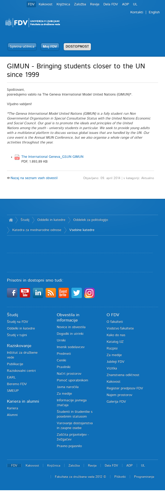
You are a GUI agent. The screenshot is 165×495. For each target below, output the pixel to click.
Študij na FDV (17, 322)
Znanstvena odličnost (123, 375)
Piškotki (120, 476)
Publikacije (15, 364)
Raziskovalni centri (21, 371)
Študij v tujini (17, 335)
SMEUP (13, 391)
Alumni (12, 415)
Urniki (61, 340)
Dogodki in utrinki (70, 334)
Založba (80, 4)
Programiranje (144, 476)
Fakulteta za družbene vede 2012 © (80, 476)
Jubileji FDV (115, 362)
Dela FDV (110, 4)
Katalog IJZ (115, 342)
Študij (25, 220)
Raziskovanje (19, 346)
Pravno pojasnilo (69, 446)
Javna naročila (68, 387)
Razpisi (112, 348)
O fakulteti (115, 322)
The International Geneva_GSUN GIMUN (52, 157)
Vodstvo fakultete (120, 328)
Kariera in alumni (23, 401)
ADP (125, 4)
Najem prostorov (119, 395)
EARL (11, 377)
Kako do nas (116, 335)
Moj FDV (50, 46)
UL (135, 4)
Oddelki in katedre (51, 220)
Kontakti (136, 12)
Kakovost (46, 4)
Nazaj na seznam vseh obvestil (34, 178)
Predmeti (64, 354)
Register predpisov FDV (125, 388)
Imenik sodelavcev (70, 347)
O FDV (113, 315)
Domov (11, 220)
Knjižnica (63, 4)
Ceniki (61, 360)
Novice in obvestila (71, 327)
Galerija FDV (116, 401)
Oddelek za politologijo (90, 220)
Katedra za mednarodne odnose (36, 230)
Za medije (64, 393)
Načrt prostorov (69, 374)
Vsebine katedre (81, 230)
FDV (31, 4)
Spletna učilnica (22, 46)
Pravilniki (63, 367)
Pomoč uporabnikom (72, 380)
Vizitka (112, 368)
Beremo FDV (17, 384)
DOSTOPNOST (77, 46)
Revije (94, 4)
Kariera (12, 408)
